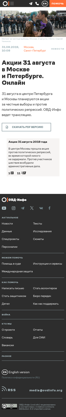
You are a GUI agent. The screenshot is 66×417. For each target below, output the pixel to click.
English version (16, 372)
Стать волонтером (45, 288)
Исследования (42, 231)
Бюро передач (42, 296)
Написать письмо (13, 288)
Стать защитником (14, 296)
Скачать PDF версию (24, 127)
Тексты (37, 223)
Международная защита (17, 271)
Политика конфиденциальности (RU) (21, 377)
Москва (28, 47)
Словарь (7, 337)
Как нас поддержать (46, 303)
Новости (57, 48)
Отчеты (38, 329)
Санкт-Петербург (35, 50)
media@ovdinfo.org (45, 390)
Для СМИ (39, 337)
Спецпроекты (10, 239)
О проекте (8, 329)
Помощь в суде (11, 263)
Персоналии (9, 246)
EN (45, 3)
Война (6, 315)
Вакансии (8, 345)
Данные (7, 231)
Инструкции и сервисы (47, 263)
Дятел (6, 303)
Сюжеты (38, 239)
